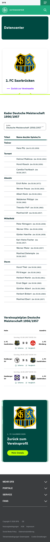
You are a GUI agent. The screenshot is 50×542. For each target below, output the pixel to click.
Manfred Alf (22, 213)
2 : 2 (24, 343)
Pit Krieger (21, 272)
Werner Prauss (23, 189)
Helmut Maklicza (24, 159)
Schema (19, 348)
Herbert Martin (23, 278)
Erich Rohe (21, 183)
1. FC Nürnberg (42, 343)
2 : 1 (24, 377)
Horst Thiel (21, 267)
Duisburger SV (8, 360)
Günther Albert (23, 288)
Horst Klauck (22, 164)
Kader (8, 125)
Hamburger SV (8, 378)
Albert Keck (22, 194)
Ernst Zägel (21, 283)
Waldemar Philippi (25, 199)
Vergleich (30, 348)
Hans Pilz (20, 148)
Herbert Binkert (24, 294)
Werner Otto (22, 229)
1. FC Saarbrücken (8, 343)
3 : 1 (24, 360)
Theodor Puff (22, 207)
